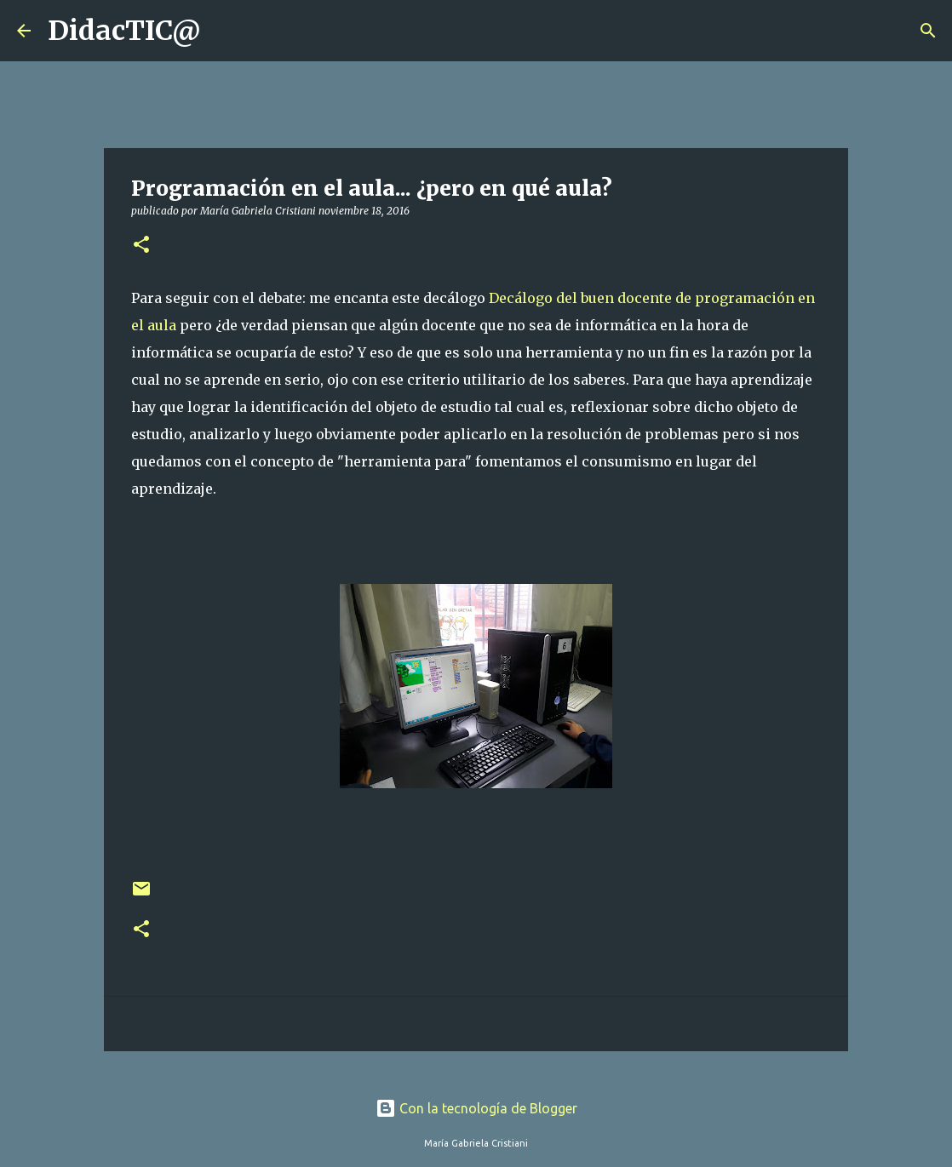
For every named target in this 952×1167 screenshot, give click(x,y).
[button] (141, 245)
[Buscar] (225, 30)
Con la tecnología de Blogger (476, 1108)
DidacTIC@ (124, 31)
